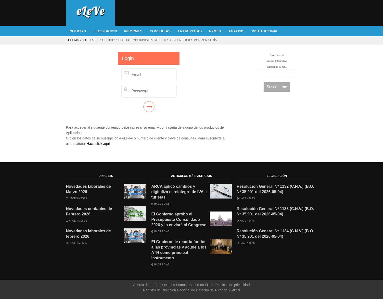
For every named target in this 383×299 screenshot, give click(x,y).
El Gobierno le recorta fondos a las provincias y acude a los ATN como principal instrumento (178, 250)
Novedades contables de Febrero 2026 (89, 211)
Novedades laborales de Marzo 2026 (88, 189)
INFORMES (133, 31)
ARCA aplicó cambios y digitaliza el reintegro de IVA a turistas (179, 191)
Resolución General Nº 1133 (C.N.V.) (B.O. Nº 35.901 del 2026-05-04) (275, 211)
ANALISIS (236, 31)
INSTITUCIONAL (265, 31)
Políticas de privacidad (232, 285)
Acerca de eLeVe (146, 285)
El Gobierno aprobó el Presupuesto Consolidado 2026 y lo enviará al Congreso (178, 219)
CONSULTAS (160, 31)
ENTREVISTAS (190, 31)
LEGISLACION (105, 31)
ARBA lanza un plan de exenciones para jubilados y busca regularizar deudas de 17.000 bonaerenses (200, 40)
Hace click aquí (98, 144)
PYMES (215, 31)
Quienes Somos (174, 285)
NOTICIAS (78, 31)
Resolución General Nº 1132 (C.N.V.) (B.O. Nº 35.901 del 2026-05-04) (275, 189)
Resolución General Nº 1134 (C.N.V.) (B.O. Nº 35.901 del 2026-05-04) (275, 233)
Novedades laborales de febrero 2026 (88, 233)
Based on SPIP (201, 285)
